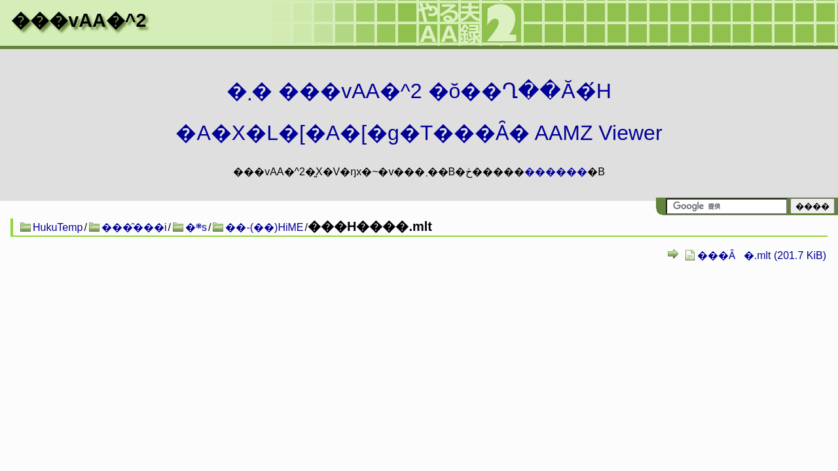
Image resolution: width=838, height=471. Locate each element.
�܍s (196, 227)
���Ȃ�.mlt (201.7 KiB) (761, 255)
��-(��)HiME (264, 227)
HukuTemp (57, 227)
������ (555, 171)
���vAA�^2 (78, 20)
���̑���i (134, 227)
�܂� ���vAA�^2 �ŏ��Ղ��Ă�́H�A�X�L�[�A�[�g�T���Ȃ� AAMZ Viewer (418, 112)
